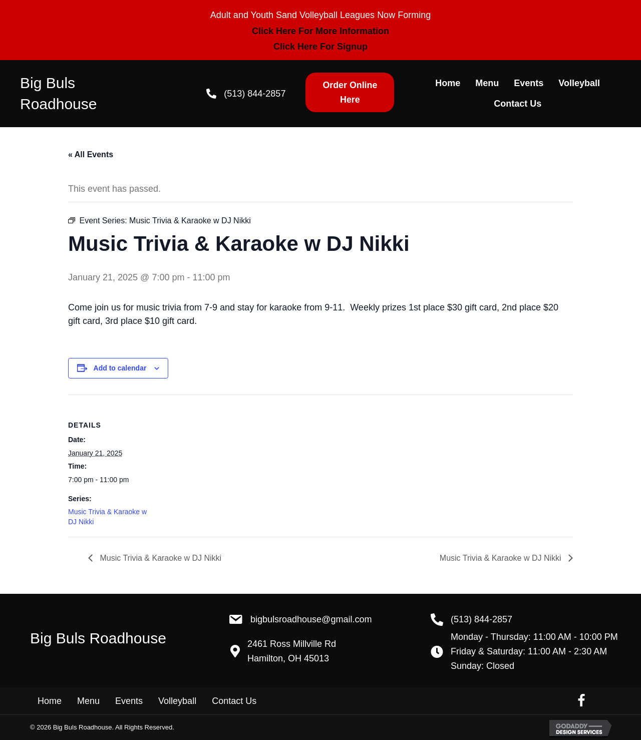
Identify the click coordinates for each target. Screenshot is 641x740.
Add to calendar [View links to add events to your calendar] (120, 368)
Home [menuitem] (50, 701)
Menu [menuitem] (88, 701)
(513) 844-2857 (254, 94)
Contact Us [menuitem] (234, 701)
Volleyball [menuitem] (177, 701)
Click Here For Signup (320, 47)
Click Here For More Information (320, 31)
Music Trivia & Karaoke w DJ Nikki (159, 558)
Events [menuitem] (129, 701)
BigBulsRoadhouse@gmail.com (311, 619)
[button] (349, 93)
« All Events (90, 154)
